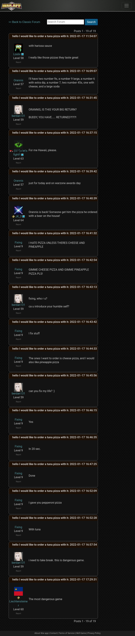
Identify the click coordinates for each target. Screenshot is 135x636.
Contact (53, 633)
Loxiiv (16, 54)
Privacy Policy (94, 633)
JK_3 (18, 216)
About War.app (41, 633)
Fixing (18, 242)
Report (18, 62)
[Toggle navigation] (126, 5)
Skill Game (81, 633)
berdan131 (18, 116)
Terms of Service (67, 633)
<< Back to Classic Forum (24, 22)
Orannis (18, 80)
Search (91, 22)
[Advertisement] (112, 71)
